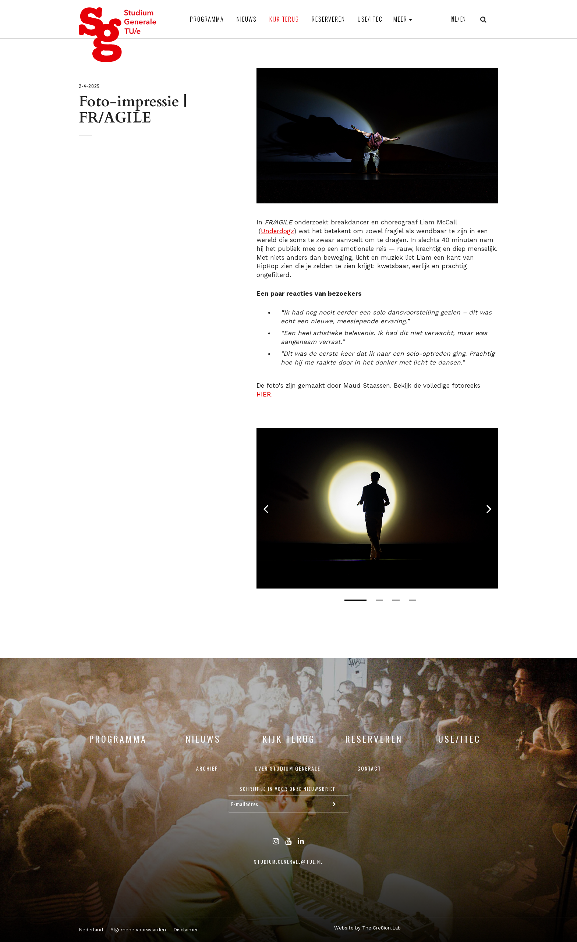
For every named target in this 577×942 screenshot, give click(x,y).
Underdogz (277, 231)
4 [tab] (412, 600)
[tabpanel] (377, 508)
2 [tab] (379, 600)
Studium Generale (118, 34)
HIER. (264, 394)
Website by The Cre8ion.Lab (367, 928)
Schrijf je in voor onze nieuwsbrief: (288, 789)
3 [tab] (396, 600)
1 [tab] (355, 600)
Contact (369, 768)
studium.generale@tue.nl (288, 862)
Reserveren (328, 19)
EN (463, 19)
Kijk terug (284, 19)
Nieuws (247, 19)
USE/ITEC (370, 19)
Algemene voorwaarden (138, 929)
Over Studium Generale (288, 768)
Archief (207, 768)
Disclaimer (185, 929)
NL (454, 19)
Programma (207, 19)
